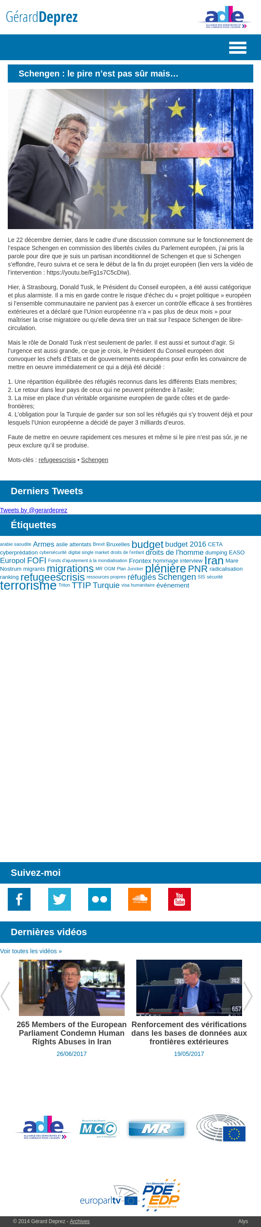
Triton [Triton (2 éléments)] (64, 584)
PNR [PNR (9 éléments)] (198, 568)
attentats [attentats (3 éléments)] (80, 544)
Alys (243, 1221)
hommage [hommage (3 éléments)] (165, 560)
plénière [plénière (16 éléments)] (165, 568)
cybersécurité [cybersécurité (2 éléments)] (53, 552)
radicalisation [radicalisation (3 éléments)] (226, 569)
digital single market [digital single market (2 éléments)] (88, 552)
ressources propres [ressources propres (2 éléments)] (106, 576)
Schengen (94, 459)
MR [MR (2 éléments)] (99, 568)
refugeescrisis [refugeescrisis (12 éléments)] (52, 577)
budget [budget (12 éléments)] (147, 544)
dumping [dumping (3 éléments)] (216, 552)
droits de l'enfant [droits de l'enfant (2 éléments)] (127, 552)
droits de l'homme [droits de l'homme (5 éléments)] (175, 552)
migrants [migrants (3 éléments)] (34, 569)
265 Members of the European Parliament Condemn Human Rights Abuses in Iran (72, 1033)
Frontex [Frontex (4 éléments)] (140, 560)
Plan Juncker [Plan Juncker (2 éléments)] (130, 568)
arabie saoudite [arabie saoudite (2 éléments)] (15, 544)
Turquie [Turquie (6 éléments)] (106, 585)
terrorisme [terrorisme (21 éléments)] (28, 585)
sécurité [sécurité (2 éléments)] (215, 576)
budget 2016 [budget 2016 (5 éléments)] (185, 544)
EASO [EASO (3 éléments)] (237, 552)
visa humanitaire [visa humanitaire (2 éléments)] (138, 584)
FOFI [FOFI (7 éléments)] (36, 560)
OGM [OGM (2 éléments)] (109, 568)
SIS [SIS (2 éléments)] (201, 576)
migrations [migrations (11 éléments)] (70, 568)
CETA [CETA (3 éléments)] (215, 544)
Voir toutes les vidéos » (31, 951)
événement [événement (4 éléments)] (173, 585)
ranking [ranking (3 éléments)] (9, 577)
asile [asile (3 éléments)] (62, 544)
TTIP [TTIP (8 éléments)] (81, 585)
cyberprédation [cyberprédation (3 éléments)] (19, 552)
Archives (80, 1221)
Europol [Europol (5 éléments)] (12, 560)
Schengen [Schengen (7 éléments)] (177, 576)
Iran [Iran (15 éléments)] (214, 560)
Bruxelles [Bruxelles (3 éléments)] (118, 544)
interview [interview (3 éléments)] (191, 560)
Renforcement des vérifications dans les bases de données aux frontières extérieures (189, 1033)
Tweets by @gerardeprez (34, 510)
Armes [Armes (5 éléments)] (44, 544)
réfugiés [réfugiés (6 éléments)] (142, 576)
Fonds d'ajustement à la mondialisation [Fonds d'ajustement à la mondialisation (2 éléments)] (87, 560)
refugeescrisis (57, 459)
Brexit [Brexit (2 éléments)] (98, 544)
